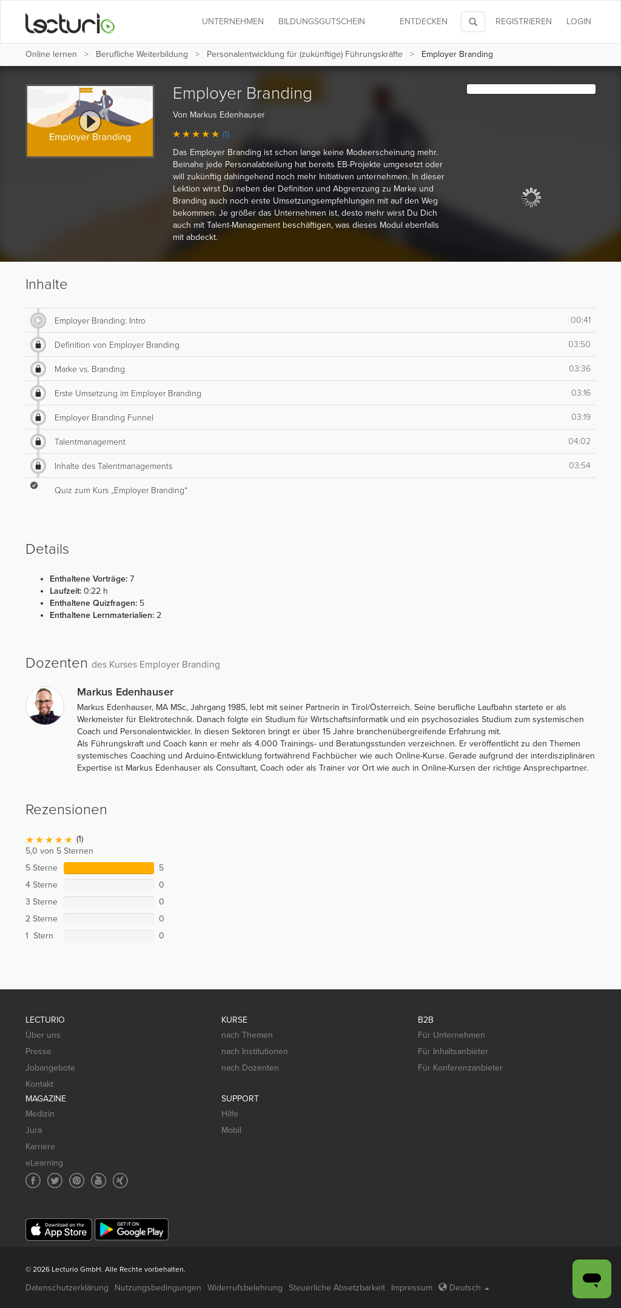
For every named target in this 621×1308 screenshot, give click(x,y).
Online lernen (51, 54)
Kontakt (39, 1084)
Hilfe (229, 1114)
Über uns (43, 1035)
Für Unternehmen (451, 1035)
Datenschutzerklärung (67, 1288)
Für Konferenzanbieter (460, 1068)
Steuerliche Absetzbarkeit (337, 1288)
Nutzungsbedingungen (158, 1288)
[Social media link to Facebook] (33, 1180)
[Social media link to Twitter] (54, 1180)
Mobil (231, 1130)
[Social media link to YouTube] (98, 1180)
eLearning (44, 1163)
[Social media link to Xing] (120, 1180)
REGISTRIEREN (523, 21)
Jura (33, 1130)
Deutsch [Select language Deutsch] (463, 1288)
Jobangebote (50, 1068)
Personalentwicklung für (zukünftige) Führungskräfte (305, 54)
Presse (38, 1051)
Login (578, 21)
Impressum (411, 1288)
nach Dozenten (250, 1068)
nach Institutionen (254, 1051)
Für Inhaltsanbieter (453, 1051)
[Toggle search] (473, 22)
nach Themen (247, 1035)
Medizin (40, 1114)
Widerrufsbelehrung (245, 1288)
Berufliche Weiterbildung (142, 54)
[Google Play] (132, 1229)
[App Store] (58, 1229)
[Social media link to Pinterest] (76, 1180)
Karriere (40, 1146)
